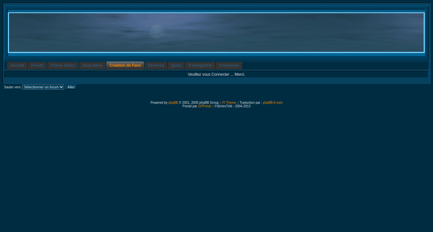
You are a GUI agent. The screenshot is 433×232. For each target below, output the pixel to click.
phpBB (173, 102)
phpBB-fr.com (273, 102)
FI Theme (229, 102)
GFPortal (204, 106)
